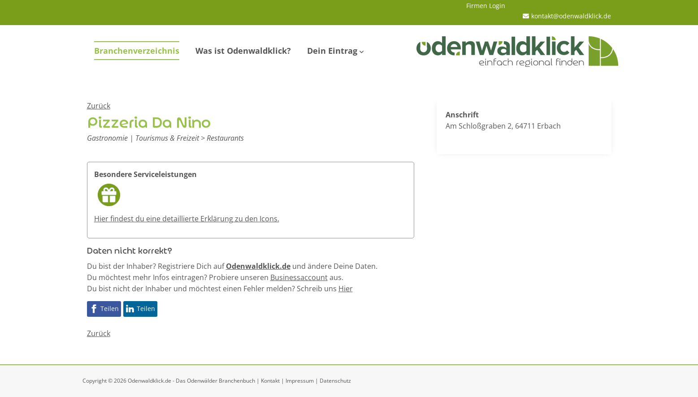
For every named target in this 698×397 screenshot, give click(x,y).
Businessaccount (299, 277)
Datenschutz (335, 380)
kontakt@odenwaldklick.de (571, 16)
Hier (345, 288)
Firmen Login (485, 5)
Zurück (98, 106)
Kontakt (270, 380)
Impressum (300, 380)
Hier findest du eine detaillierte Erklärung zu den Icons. (186, 219)
